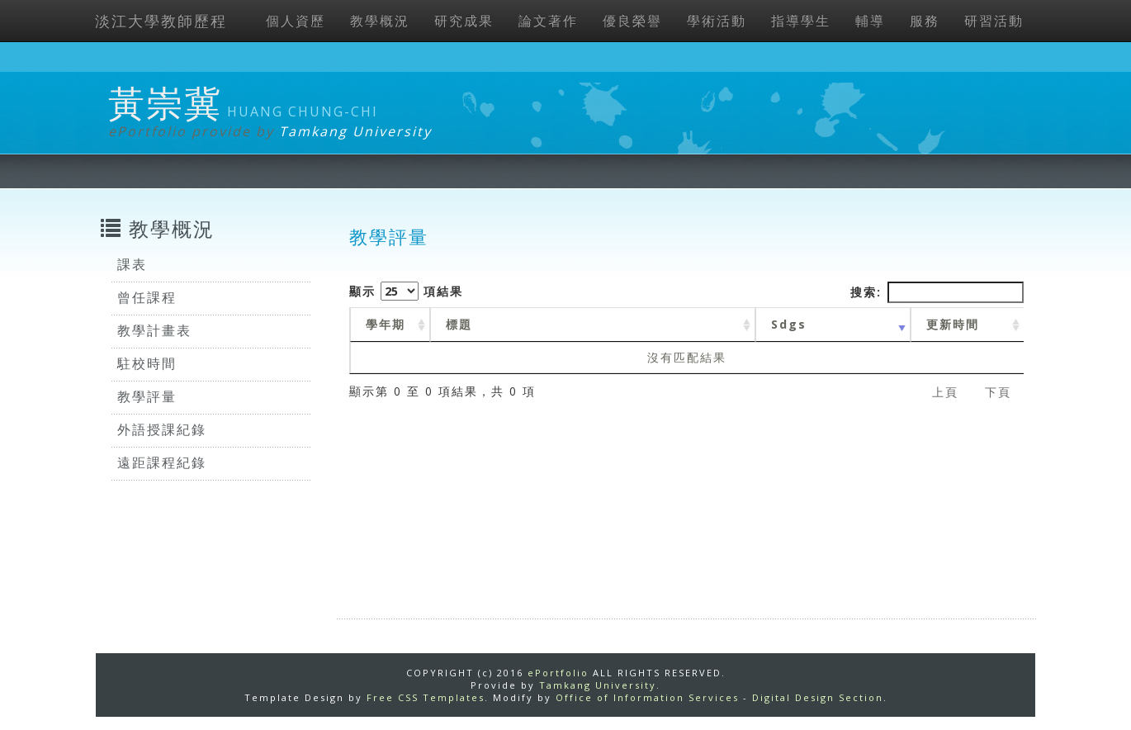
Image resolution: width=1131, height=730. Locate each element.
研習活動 (994, 21)
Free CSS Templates (426, 697)
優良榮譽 (632, 21)
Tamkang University (355, 131)
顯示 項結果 (406, 291)
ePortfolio (558, 672)
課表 (132, 264)
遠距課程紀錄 (161, 462)
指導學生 (801, 21)
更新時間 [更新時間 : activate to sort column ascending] (952, 324)
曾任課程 (147, 297)
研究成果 (464, 21)
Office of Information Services (647, 697)
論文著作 (548, 21)
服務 (924, 21)
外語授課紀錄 (161, 429)
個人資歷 (295, 21)
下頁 (998, 392)
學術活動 (716, 21)
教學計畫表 (154, 330)
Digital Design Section (817, 697)
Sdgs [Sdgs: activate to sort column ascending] (789, 324)
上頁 (945, 392)
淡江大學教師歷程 (161, 21)
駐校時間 (147, 363)
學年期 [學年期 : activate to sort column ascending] (385, 324)
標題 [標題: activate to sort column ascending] (459, 324)
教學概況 (379, 21)
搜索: (937, 292)
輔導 (870, 21)
